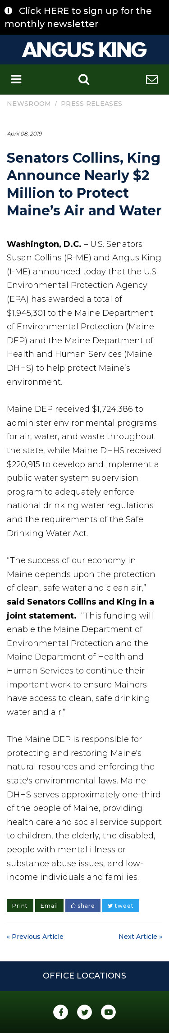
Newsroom (29, 104)
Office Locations (84, 976)
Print (20, 905)
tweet (121, 905)
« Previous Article (35, 937)
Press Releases (91, 104)
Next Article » (140, 937)
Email (49, 905)
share (83, 905)
